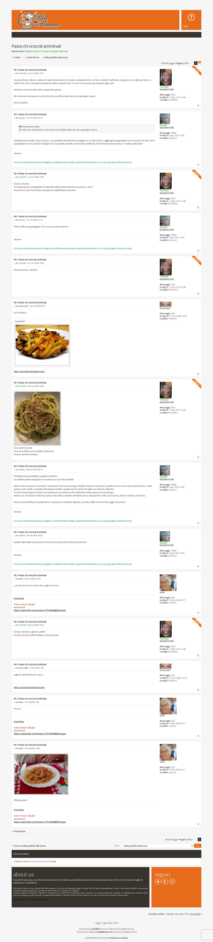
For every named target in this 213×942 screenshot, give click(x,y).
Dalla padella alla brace (56, 57)
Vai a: (117, 845)
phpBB (95, 928)
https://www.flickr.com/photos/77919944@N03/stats (40, 610)
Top (198, 105)
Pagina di (182, 63)
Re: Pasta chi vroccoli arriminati (30, 69)
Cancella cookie (156, 913)
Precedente (19, 831)
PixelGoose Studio (118, 937)
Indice (17, 57)
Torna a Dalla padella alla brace (30, 845)
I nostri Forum (32, 57)
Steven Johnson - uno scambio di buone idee (31, 899)
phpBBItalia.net (104, 931)
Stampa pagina (199, 62)
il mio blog (19, 598)
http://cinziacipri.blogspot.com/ (29, 371)
